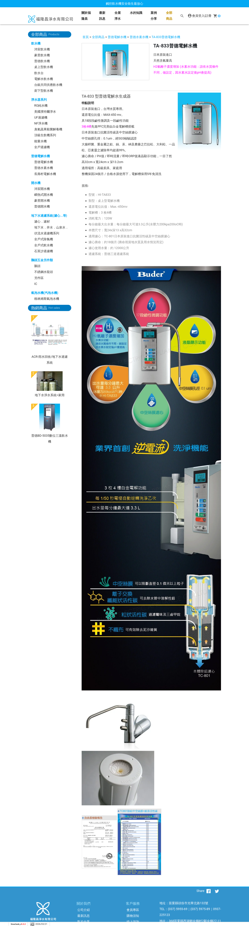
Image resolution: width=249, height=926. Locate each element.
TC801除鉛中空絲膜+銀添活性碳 (138, 811)
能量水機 (40, 141)
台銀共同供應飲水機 (48, 85)
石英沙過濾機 (43, 251)
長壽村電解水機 (45, 174)
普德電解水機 (43, 162)
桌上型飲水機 (43, 67)
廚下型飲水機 (43, 90)
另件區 (39, 278)
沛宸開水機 (42, 189)
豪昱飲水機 (42, 55)
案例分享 (154, 15)
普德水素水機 (43, 168)
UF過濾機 (40, 117)
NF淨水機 (41, 123)
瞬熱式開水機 (43, 194)
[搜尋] (182, 16)
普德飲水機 (42, 61)
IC (35, 284)
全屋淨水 (117, 15)
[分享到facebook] (208, 891)
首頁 (85, 37)
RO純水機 (41, 105)
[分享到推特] (217, 891)
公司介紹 (83, 910)
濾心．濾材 (42, 221)
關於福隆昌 (86, 15)
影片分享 (83, 921)
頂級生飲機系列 (45, 135)
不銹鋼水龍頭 (43, 272)
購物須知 (133, 916)
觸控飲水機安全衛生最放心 (124, 3)
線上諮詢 (133, 921)
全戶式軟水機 (43, 245)
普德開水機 (42, 206)
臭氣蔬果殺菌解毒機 (48, 129)
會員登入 (198, 15)
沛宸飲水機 (42, 49)
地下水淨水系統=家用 (49, 395)
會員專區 (133, 910)
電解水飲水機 (43, 79)
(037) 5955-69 (177, 909)
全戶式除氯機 (43, 239)
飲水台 (39, 73)
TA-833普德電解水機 (166, 37)
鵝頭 (37, 266)
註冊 (208, 15)
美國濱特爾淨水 (45, 111)
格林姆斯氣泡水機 (46, 298)
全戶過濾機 (42, 147)
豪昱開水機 (42, 200)
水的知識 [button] (136, 13)
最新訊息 (102, 15)
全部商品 (169, 15)
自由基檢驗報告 (93, 817)
